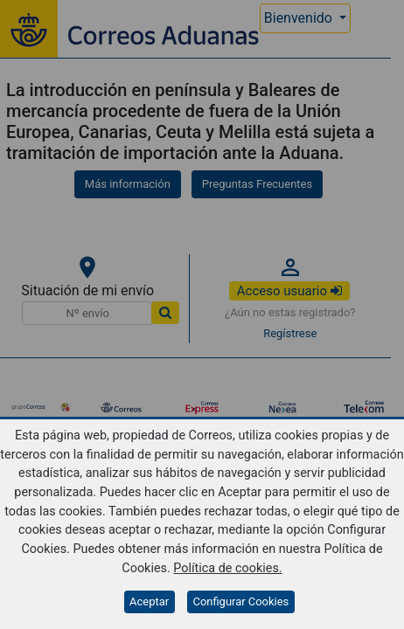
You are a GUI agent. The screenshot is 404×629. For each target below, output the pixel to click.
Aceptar (149, 601)
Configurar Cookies (240, 601)
